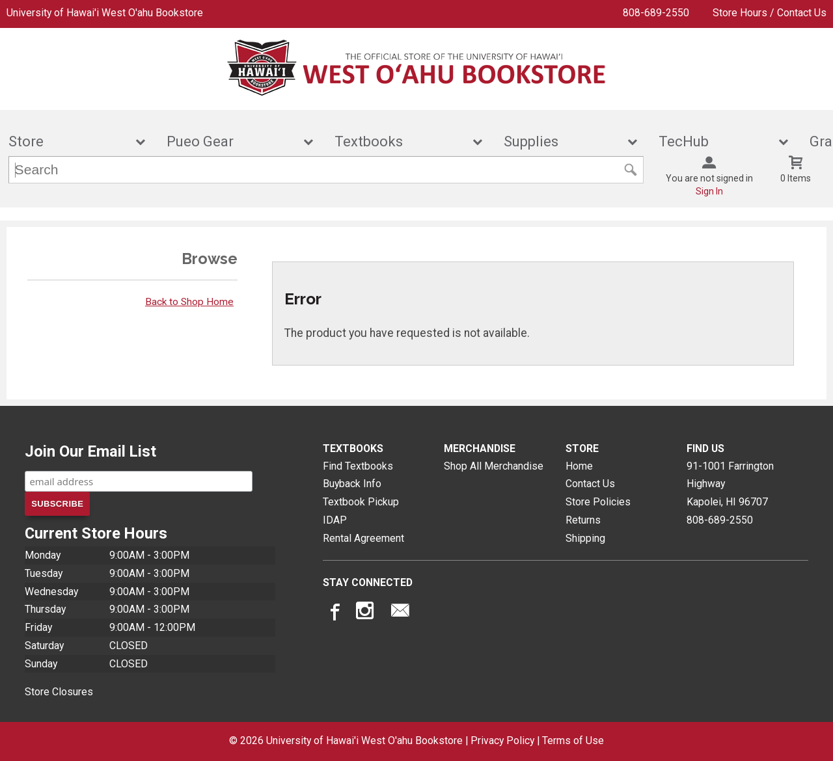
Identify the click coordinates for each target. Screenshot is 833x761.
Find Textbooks (358, 466)
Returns (583, 520)
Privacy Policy (502, 740)
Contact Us (590, 483)
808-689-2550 (656, 13)
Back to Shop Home (189, 302)
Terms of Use (573, 740)
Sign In (709, 191)
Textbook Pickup (361, 502)
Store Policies (598, 502)
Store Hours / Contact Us (769, 13)
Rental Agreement (363, 538)
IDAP (335, 520)
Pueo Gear (231, 141)
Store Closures (59, 692)
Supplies (562, 141)
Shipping (585, 538)
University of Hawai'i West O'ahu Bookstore (105, 13)
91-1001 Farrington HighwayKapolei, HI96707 (730, 484)
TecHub (715, 141)
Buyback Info (352, 483)
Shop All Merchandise (493, 466)
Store (68, 141)
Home (579, 466)
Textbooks (400, 141)
